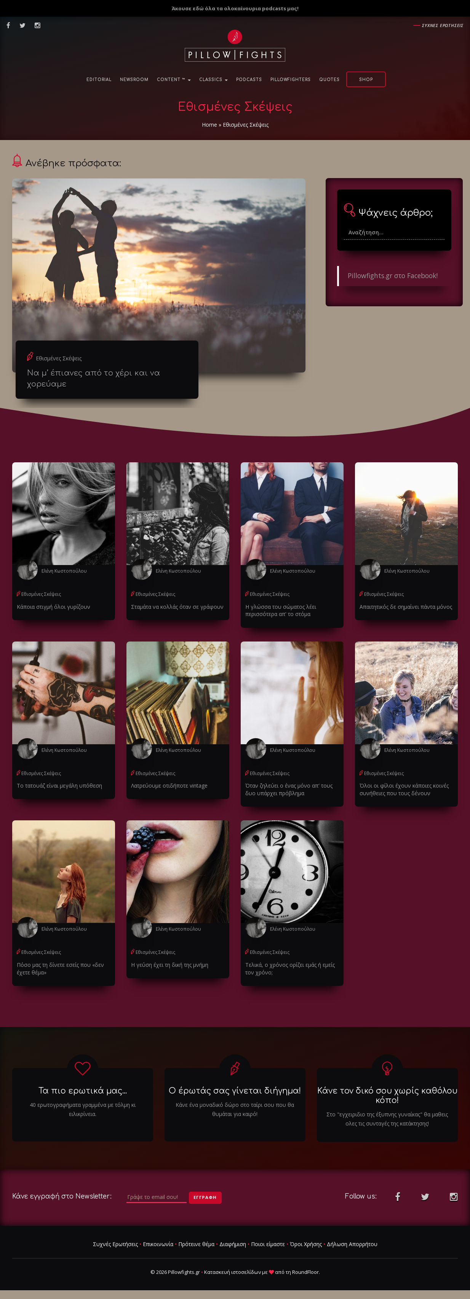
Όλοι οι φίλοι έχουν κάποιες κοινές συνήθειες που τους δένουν (404, 789)
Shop (366, 80)
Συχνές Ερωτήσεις (115, 1244)
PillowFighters (290, 80)
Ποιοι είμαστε (268, 1244)
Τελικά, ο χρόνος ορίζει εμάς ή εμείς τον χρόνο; (290, 968)
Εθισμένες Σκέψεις (59, 358)
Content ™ (174, 80)
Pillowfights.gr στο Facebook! (393, 275)
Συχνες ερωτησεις (443, 25)
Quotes (329, 80)
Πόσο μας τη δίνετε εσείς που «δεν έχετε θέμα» (60, 968)
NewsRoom (134, 80)
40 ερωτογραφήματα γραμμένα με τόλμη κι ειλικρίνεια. (83, 1109)
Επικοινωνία (158, 1244)
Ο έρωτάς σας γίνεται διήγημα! (235, 1090)
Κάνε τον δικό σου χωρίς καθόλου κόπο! (387, 1095)
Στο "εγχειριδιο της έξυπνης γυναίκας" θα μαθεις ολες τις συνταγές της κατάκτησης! (387, 1119)
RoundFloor (305, 1272)
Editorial (99, 80)
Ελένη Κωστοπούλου (64, 571)
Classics (213, 80)
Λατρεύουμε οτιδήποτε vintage (169, 785)
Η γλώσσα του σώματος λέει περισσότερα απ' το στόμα (280, 610)
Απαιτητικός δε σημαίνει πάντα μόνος (406, 606)
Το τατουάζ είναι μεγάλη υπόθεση (59, 785)
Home (209, 124)
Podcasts (249, 80)
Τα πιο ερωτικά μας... (82, 1090)
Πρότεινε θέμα (196, 1244)
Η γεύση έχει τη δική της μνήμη (169, 964)
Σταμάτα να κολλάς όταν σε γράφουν (177, 606)
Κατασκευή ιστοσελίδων (232, 1272)
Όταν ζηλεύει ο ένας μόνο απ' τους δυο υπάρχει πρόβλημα (289, 789)
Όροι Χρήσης (306, 1244)
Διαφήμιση (232, 1244)
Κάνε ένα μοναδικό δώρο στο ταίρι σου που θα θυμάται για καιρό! (235, 1109)
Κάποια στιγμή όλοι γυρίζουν (53, 606)
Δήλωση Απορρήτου (352, 1244)
